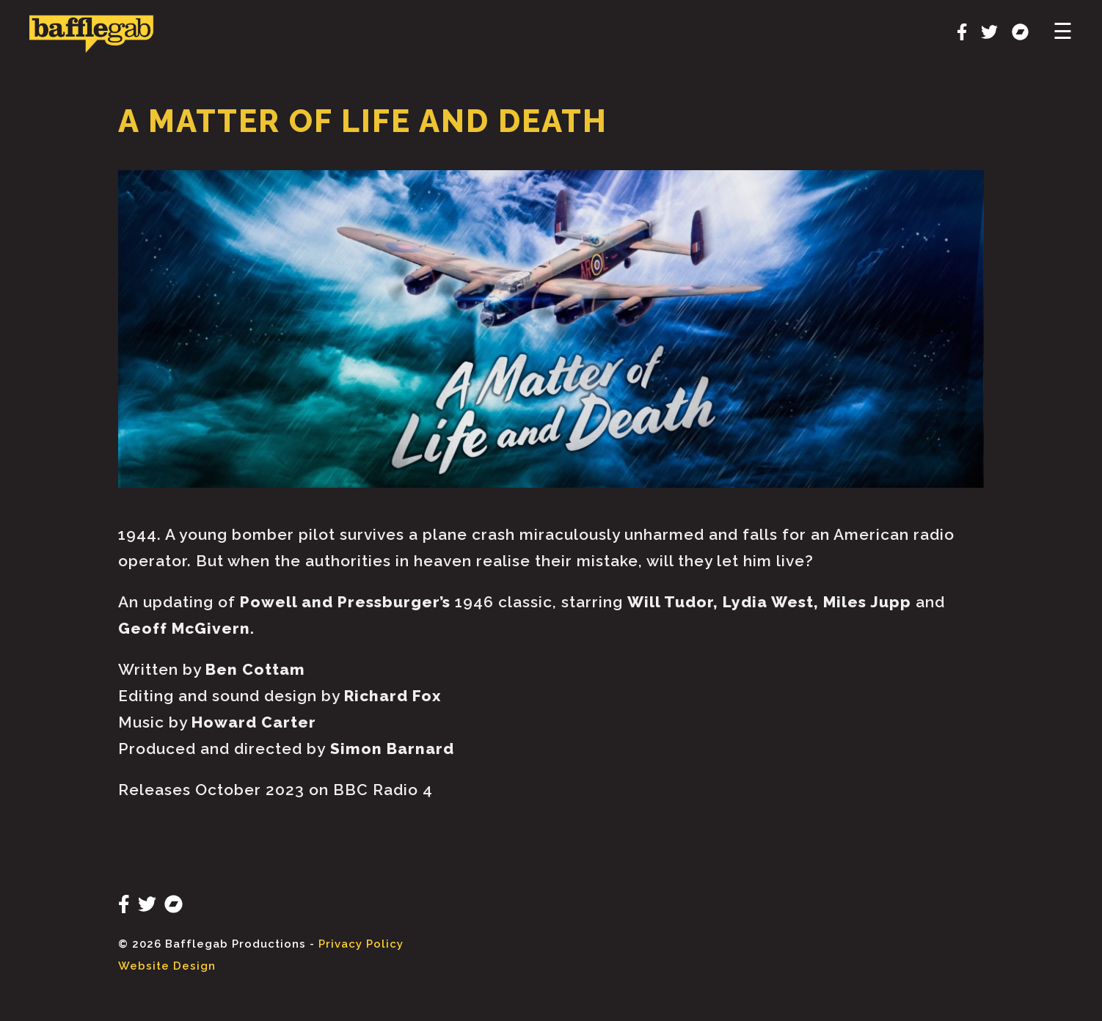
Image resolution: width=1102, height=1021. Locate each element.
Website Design (167, 966)
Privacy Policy (361, 944)
